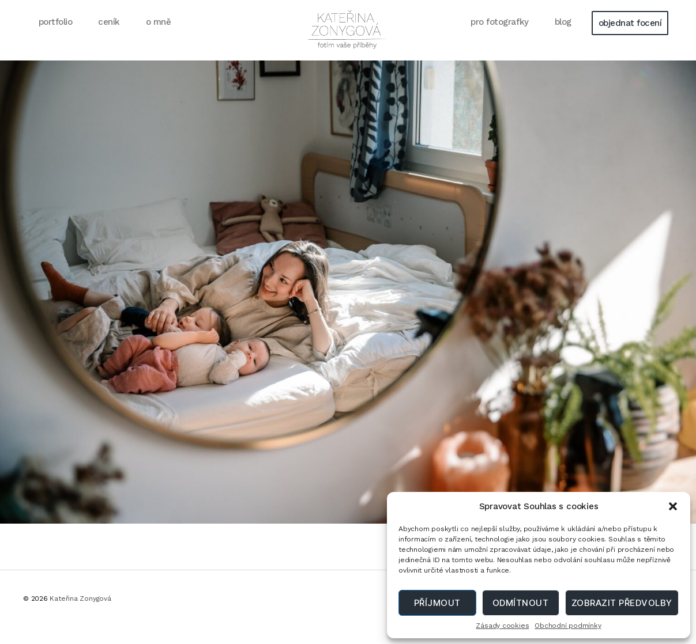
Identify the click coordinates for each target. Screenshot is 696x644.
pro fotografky (499, 35)
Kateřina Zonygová (80, 612)
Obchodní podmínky (568, 626)
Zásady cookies (502, 626)
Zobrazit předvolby (621, 602)
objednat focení (630, 36)
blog (563, 35)
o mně (158, 35)
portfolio (56, 35)
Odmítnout (520, 602)
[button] (673, 506)
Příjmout (437, 602)
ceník (109, 35)
